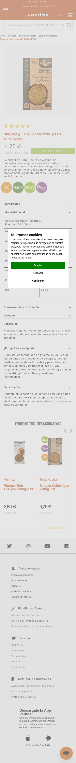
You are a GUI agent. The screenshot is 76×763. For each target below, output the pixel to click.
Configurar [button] (38, 280)
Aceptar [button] (38, 265)
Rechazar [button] (38, 273)
